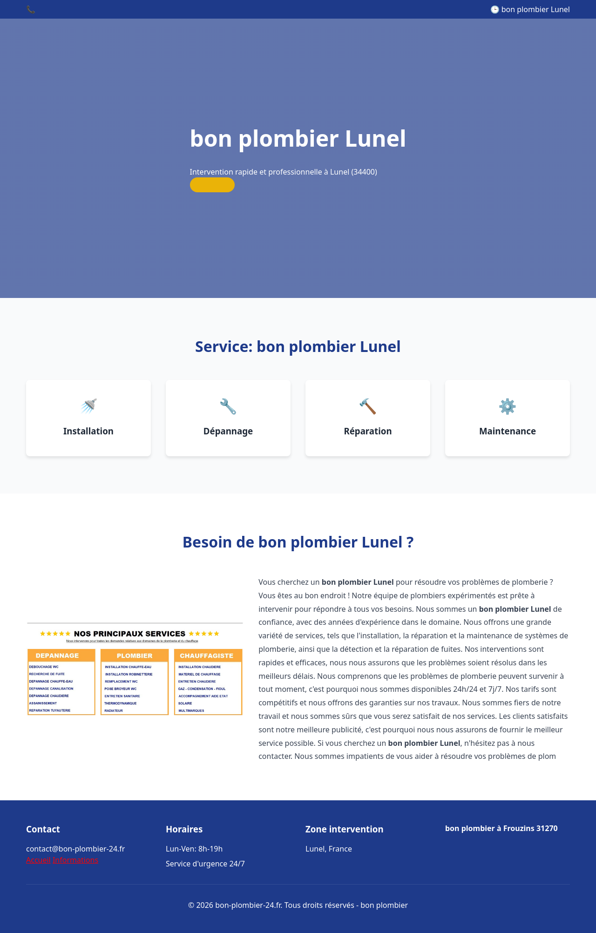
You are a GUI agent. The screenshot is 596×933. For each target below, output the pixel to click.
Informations (75, 860)
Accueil (38, 860)
